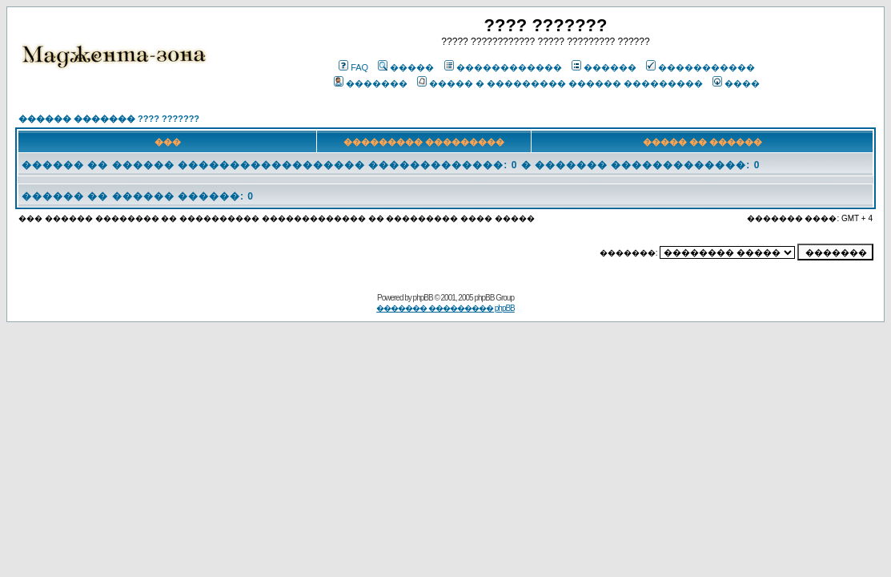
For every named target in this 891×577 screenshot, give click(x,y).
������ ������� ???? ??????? (108, 118)
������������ (503, 67)
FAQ (353, 67)
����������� (700, 67)
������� (370, 83)
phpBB (423, 297)
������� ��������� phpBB (445, 308)
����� (406, 67)
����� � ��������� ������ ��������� (560, 83)
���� (736, 83)
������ (604, 67)
